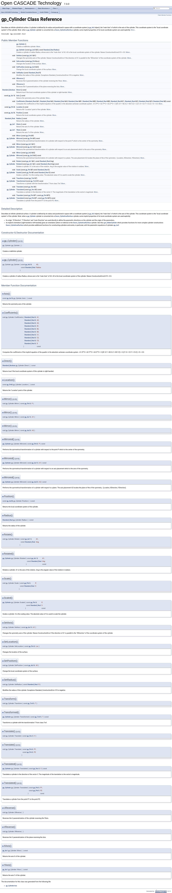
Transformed (20, 181)
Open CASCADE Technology (9, 12)
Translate (19, 187)
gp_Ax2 (28, 153)
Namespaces (30, 9)
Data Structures (44, 9)
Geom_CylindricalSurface (64, 30)
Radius (56, 50)
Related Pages (17, 8)
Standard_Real (48, 50)
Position (19, 113)
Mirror (18, 136)
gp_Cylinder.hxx (11, 886)
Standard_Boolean (8, 90)
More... (133, 30)
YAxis (18, 130)
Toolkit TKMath (44, 12)
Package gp (54, 12)
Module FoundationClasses (29, 12)
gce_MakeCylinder (110, 223)
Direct (18, 90)
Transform (20, 178)
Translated (20, 189)
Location (19, 107)
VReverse (19, 84)
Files (55, 9)
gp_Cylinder (31, 30)
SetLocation (20, 61)
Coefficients (20, 101)
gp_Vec (30, 187)
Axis (17, 95)
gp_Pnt (32, 61)
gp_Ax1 (29, 55)
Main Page (6, 8)
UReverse (19, 78)
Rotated (19, 164)
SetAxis (19, 55)
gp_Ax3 (92, 27)
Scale (18, 170)
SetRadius (20, 73)
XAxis (18, 124)
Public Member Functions (164, 15)
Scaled (18, 172)
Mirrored (19, 138)
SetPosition (20, 67)
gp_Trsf (31, 178)
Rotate (18, 161)
